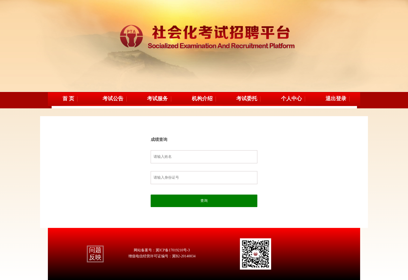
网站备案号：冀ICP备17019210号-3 (162, 250)
